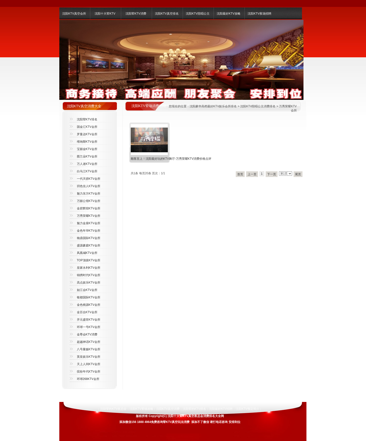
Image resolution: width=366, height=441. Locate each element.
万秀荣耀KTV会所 (88, 216)
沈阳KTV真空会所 (74, 13)
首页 (240, 174)
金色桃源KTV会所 (88, 305)
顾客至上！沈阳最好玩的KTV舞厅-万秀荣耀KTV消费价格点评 (171, 158)
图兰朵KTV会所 (87, 156)
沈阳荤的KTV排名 (194, 409)
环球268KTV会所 (88, 379)
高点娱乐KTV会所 (88, 282)
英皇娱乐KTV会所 (88, 356)
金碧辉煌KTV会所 (88, 208)
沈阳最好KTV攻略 (228, 13)
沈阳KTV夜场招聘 (259, 13)
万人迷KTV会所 (87, 164)
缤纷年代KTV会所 (88, 371)
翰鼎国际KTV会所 (88, 238)
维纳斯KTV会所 (87, 141)
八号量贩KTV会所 (88, 349)
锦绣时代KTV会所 (88, 275)
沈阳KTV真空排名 (166, 13)
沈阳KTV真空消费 (168, 409)
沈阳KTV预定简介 (247, 409)
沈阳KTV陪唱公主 (197, 13)
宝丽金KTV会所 (87, 149)
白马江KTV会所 (87, 171)
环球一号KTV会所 (88, 327)
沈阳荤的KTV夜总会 (113, 409)
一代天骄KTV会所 (88, 178)
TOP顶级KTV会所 (89, 260)
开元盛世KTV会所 (88, 319)
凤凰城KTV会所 (87, 253)
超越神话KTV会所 (88, 342)
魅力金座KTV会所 (88, 223)
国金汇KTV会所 (87, 127)
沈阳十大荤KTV (105, 13)
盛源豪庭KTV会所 (88, 245)
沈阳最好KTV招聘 (221, 409)
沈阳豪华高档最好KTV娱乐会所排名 (213, 106)
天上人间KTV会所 (88, 364)
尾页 (298, 174)
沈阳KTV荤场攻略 (141, 409)
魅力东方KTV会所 (88, 193)
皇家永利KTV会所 (88, 267)
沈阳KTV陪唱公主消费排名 (258, 106)
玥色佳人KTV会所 (88, 186)
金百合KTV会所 (87, 312)
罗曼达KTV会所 (87, 134)
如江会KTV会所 (87, 290)
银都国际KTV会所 (88, 297)
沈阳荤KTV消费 (136, 13)
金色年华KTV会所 (88, 230)
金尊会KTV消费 (87, 334)
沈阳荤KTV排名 (87, 119)
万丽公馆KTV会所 (88, 201)
